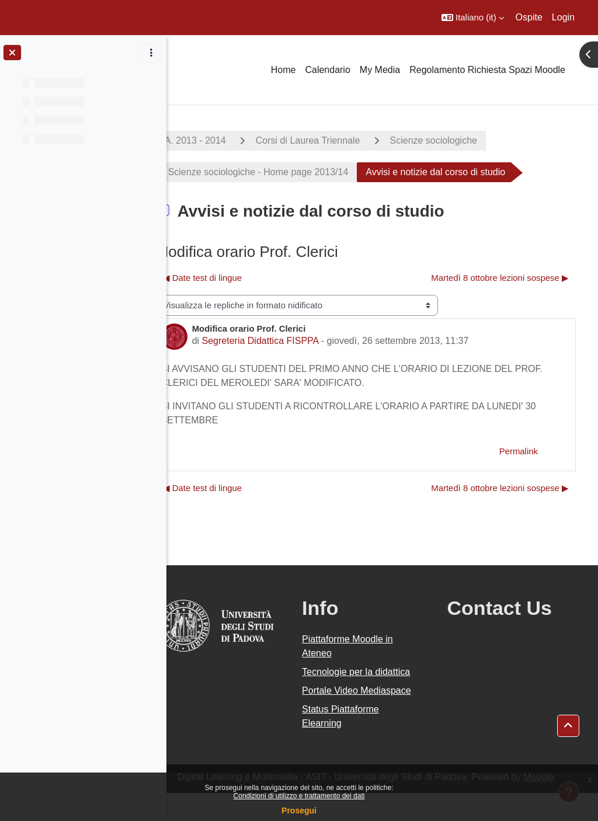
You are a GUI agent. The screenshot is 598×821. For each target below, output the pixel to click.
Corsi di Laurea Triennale (340, 140)
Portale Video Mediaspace (352, 711)
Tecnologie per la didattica (359, 679)
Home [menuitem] (283, 70)
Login (563, 17)
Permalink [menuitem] (518, 451)
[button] (472, 17)
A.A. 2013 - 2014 (224, 140)
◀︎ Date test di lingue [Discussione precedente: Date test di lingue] (235, 278)
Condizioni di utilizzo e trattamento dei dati (299, 796)
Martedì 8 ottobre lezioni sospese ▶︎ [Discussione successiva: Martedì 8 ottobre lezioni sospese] (500, 278)
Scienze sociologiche (466, 140)
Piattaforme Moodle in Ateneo (369, 646)
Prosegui (299, 810)
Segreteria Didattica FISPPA (293, 341)
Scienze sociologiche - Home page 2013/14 (291, 172)
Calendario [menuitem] (327, 70)
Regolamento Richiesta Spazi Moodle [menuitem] (487, 70)
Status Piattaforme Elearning (362, 744)
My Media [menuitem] (380, 70)
